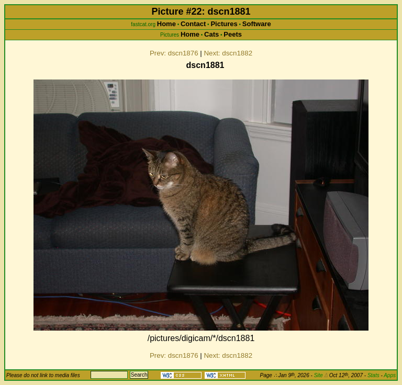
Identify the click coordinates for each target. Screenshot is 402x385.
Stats (373, 375)
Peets (233, 34)
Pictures (223, 24)
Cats (211, 34)
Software (256, 24)
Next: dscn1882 (228, 53)
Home (166, 24)
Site (321, 375)
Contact (193, 24)
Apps (390, 375)
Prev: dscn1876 (174, 53)
